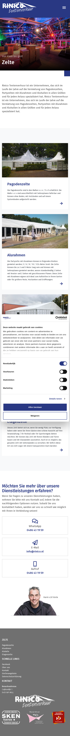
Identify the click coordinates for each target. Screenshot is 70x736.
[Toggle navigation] (64, 7)
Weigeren (35, 416)
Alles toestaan (35, 407)
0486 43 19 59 (35, 530)
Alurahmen (6, 648)
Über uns (6, 667)
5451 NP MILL (7, 692)
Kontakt (5, 670)
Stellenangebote (9, 673)
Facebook (6, 664)
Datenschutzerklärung (11, 676)
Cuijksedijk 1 (7, 689)
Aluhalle (5, 651)
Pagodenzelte (8, 645)
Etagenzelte (7, 654)
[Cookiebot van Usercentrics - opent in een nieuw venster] (55, 318)
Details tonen (55, 399)
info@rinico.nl (35, 551)
